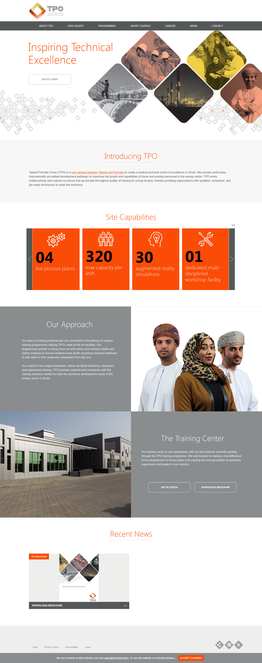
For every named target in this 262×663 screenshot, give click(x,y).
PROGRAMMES (107, 26)
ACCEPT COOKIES (191, 658)
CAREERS (170, 26)
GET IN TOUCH (169, 487)
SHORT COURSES (140, 26)
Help (35, 647)
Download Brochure (215, 487)
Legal (87, 647)
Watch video (50, 79)
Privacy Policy (51, 647)
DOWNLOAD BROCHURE (47, 605)
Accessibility (72, 647)
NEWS (193, 26)
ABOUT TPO (46, 26)
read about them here (116, 658)
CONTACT (217, 26)
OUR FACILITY (76, 26)
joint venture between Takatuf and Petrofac (97, 172)
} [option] (56, 259)
